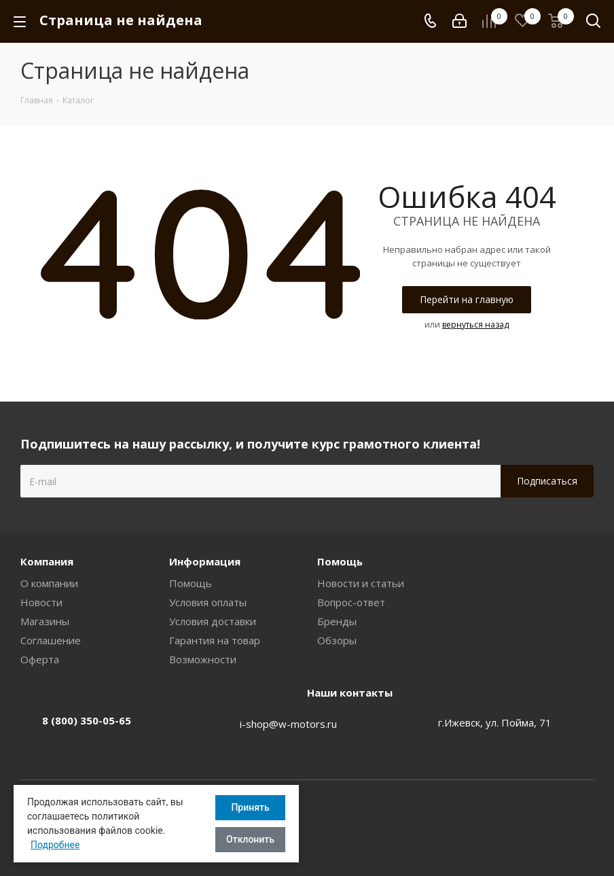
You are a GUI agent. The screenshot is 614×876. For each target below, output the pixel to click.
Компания (46, 561)
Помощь (190, 583)
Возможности (202, 659)
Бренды (337, 621)
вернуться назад (475, 324)
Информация (204, 561)
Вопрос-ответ (351, 602)
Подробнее (55, 844)
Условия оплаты (208, 602)
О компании (49, 583)
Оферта (39, 659)
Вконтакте (583, 813)
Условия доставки (212, 621)
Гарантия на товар (214, 640)
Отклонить (250, 839)
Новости (41, 602)
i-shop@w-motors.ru (288, 724)
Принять (250, 807)
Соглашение (50, 640)
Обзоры (337, 640)
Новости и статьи (360, 583)
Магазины (44, 621)
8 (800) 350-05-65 (86, 720)
